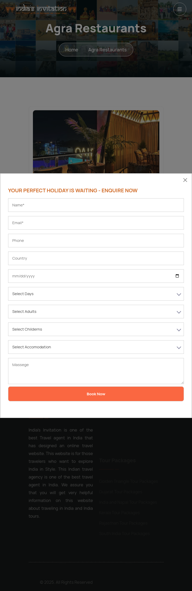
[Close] (185, 180)
